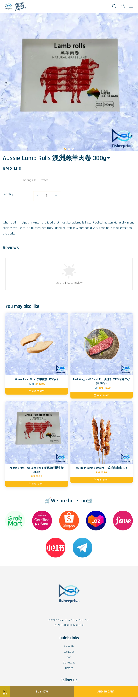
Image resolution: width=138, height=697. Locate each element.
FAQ (69, 657)
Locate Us (69, 652)
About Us (69, 646)
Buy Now (42, 691)
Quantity (8, 194)
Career (69, 668)
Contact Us (69, 662)
